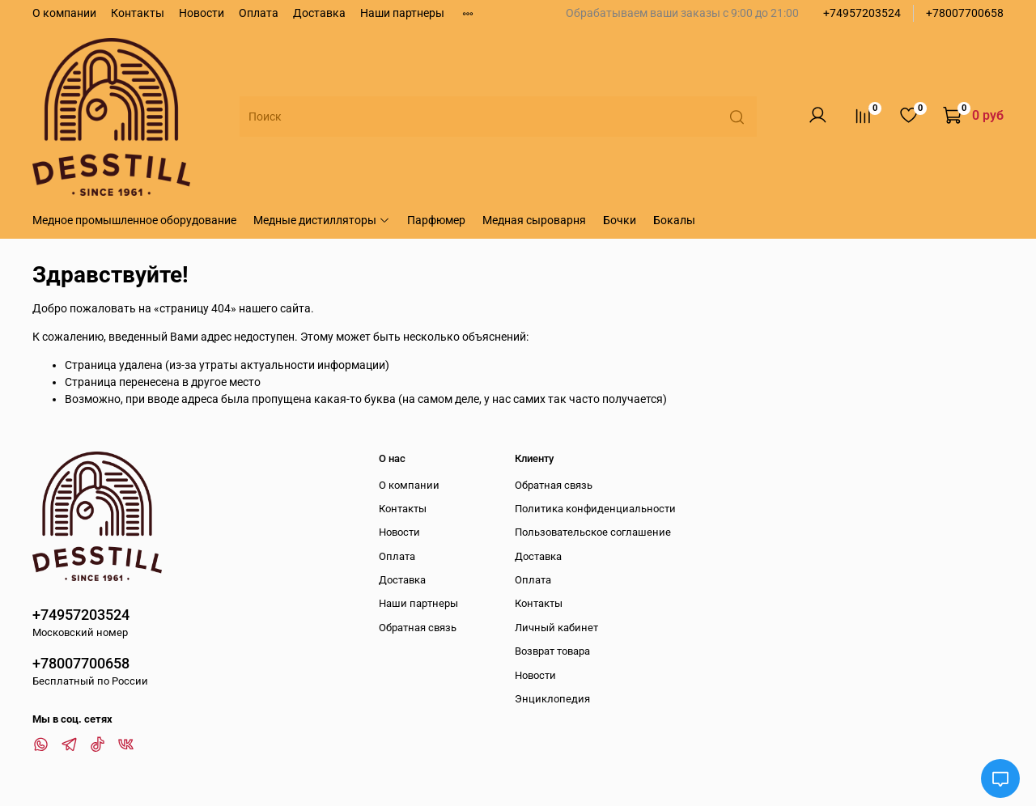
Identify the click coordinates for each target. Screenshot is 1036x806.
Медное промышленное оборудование (134, 220)
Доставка (319, 12)
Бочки (619, 220)
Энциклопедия (552, 699)
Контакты (137, 12)
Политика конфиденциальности (595, 509)
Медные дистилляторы (321, 220)
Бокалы (674, 220)
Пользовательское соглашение (593, 532)
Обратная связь (417, 627)
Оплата (258, 12)
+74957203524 (862, 12)
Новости (201, 12)
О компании (64, 12)
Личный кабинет (556, 627)
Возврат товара (552, 651)
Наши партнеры (402, 12)
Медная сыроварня (534, 220)
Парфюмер (436, 220)
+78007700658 (965, 12)
